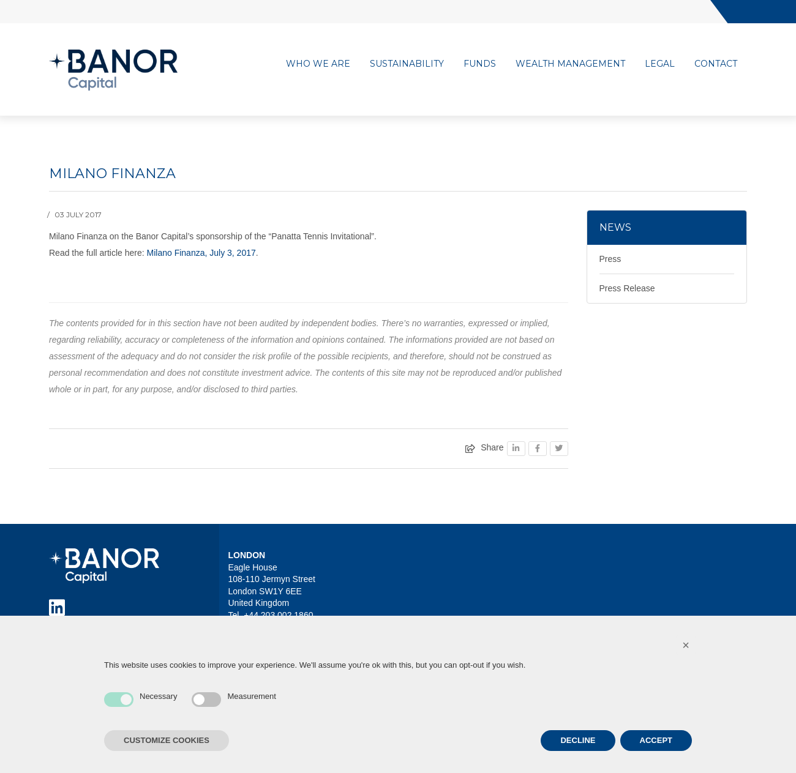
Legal (660, 63)
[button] (686, 645)
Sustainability (407, 63)
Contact (715, 63)
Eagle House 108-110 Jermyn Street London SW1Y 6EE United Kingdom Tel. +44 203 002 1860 (271, 591)
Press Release (627, 288)
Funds (480, 63)
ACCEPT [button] (656, 740)
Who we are (318, 63)
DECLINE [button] (577, 740)
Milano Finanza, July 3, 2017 (201, 253)
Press (610, 259)
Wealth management (570, 63)
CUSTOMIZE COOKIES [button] (166, 740)
